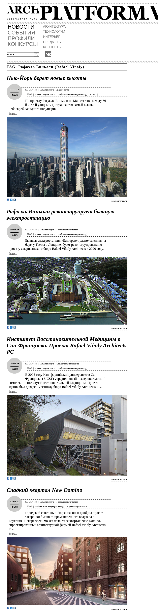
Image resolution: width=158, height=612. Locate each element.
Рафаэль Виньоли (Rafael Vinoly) (73, 94)
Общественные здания (68, 363)
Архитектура (47, 89)
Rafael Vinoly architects (45, 94)
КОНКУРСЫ (23, 44)
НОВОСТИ (21, 27)
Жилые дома (63, 89)
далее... (13, 113)
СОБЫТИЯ (21, 33)
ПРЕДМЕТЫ (52, 42)
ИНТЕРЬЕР (51, 37)
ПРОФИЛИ (21, 39)
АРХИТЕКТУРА (54, 26)
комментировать (119, 201)
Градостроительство (67, 229)
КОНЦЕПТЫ (52, 47)
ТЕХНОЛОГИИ (54, 31)
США (92, 94)
